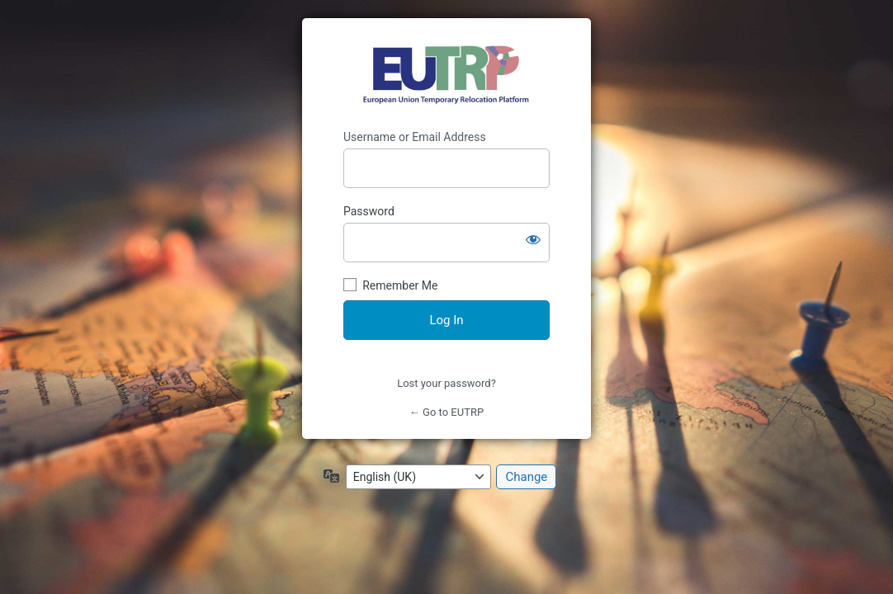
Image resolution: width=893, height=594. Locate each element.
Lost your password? (446, 383)
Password (369, 211)
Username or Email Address (414, 137)
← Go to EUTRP (446, 412)
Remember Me (399, 285)
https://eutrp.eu (447, 74)
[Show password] (533, 239)
